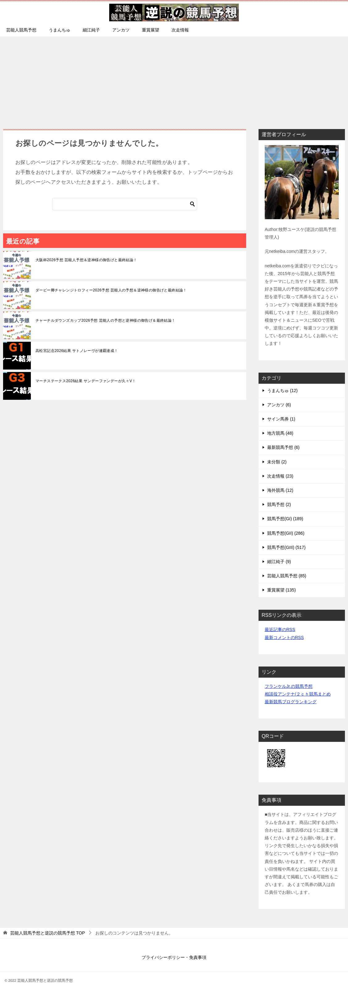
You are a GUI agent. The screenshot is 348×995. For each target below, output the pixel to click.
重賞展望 (150, 29)
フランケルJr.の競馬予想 (289, 686)
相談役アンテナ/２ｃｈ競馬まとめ (298, 694)
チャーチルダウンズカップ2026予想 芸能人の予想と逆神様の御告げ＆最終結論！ (105, 320)
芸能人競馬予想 (21, 29)
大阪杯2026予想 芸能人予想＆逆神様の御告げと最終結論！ (86, 260)
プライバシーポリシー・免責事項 (174, 957)
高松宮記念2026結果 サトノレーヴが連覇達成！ (76, 351)
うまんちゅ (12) (282, 390)
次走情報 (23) (280, 476)
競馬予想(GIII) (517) (286, 547)
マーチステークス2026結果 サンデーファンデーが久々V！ (85, 381)
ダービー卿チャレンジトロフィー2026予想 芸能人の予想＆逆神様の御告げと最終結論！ (111, 290)
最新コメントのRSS (284, 637)
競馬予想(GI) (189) (285, 518)
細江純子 (91, 29)
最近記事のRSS (280, 629)
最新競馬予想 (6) (283, 447)
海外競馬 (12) (280, 490)
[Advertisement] (174, 79)
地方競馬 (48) (280, 433)
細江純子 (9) (279, 561)
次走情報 (180, 29)
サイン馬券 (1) (281, 418)
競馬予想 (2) (279, 504)
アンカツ (121, 29)
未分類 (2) (277, 461)
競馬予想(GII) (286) (285, 533)
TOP (47, 932)
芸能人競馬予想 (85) (286, 575)
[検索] (124, 204)
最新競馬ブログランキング (291, 701)
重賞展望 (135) (281, 589)
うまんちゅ (59, 29)
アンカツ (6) (279, 404)
